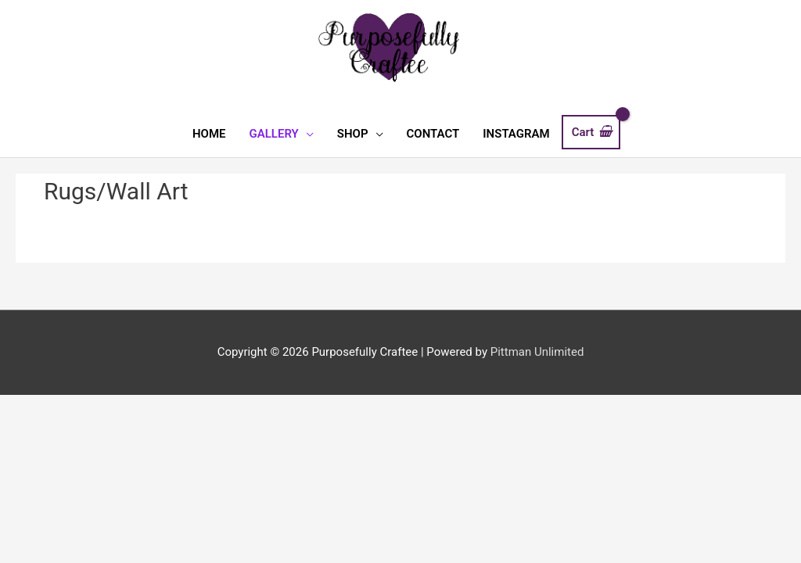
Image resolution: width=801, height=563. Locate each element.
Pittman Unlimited (537, 352)
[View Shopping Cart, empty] (591, 132)
